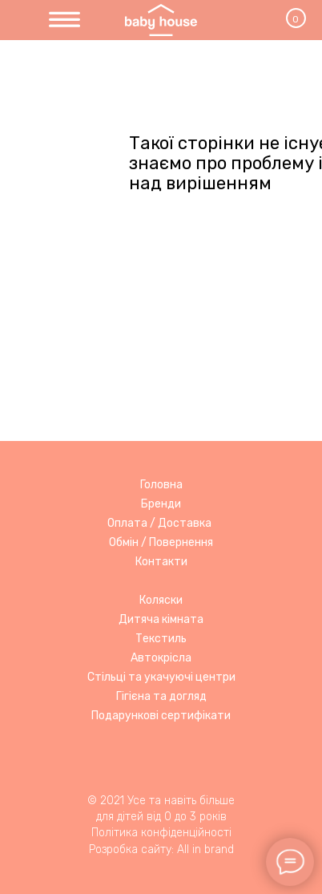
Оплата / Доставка (159, 523)
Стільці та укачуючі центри (161, 677)
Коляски (161, 600)
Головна (161, 484)
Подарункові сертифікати (161, 715)
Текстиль (161, 638)
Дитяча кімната (161, 619)
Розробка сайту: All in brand (161, 849)
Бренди (161, 504)
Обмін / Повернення (161, 542)
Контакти (161, 561)
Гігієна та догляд (161, 696)
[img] (64, 20)
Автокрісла (161, 658)
